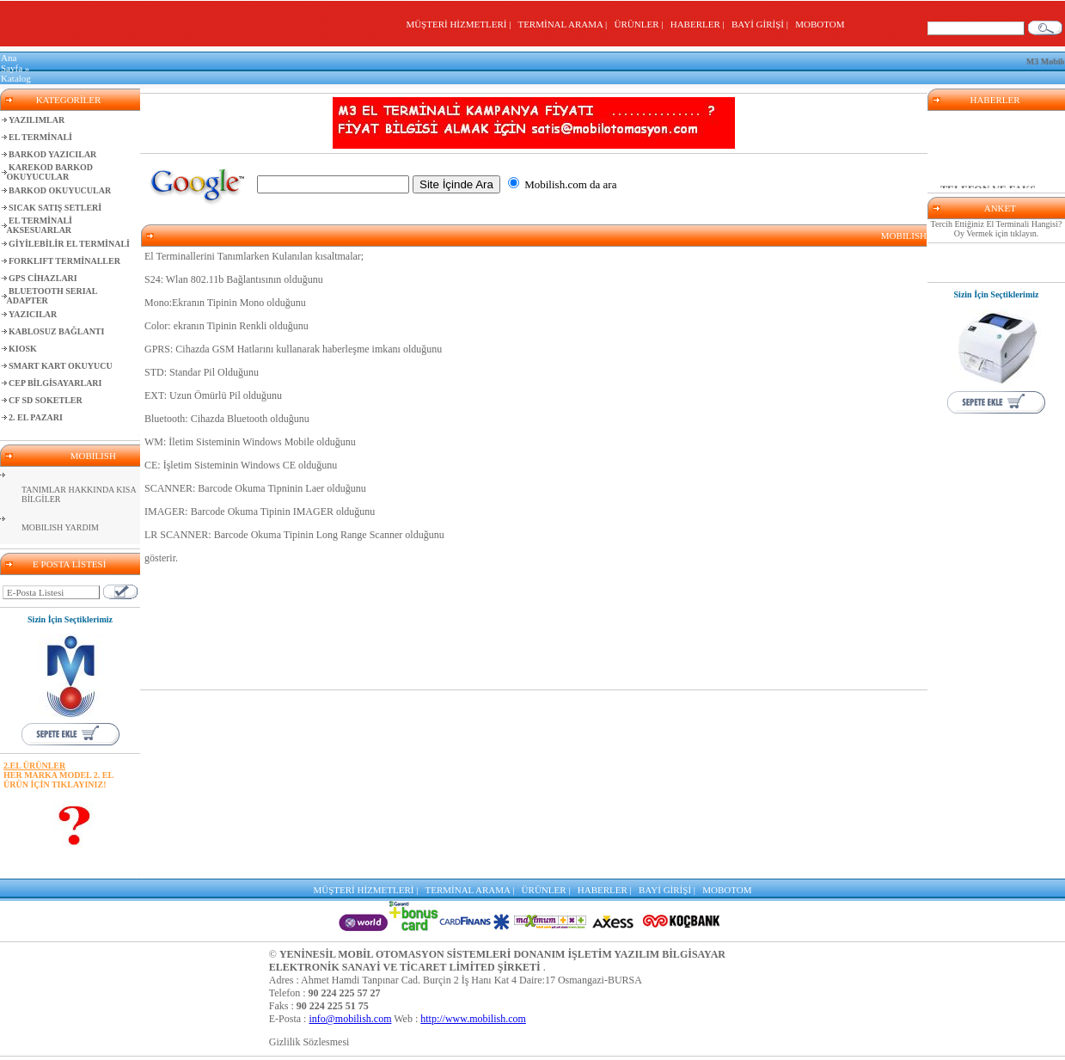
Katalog (16, 78)
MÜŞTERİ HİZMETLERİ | (460, 24)
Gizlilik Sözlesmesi (309, 1042)
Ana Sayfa (11, 62)
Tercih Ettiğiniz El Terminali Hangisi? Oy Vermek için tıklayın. (996, 228)
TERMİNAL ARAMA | (564, 24)
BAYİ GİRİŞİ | (762, 24)
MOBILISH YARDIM (60, 527)
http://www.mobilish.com (473, 1019)
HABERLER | (700, 24)
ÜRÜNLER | (641, 24)
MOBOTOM (819, 24)
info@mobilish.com (350, 1019)
